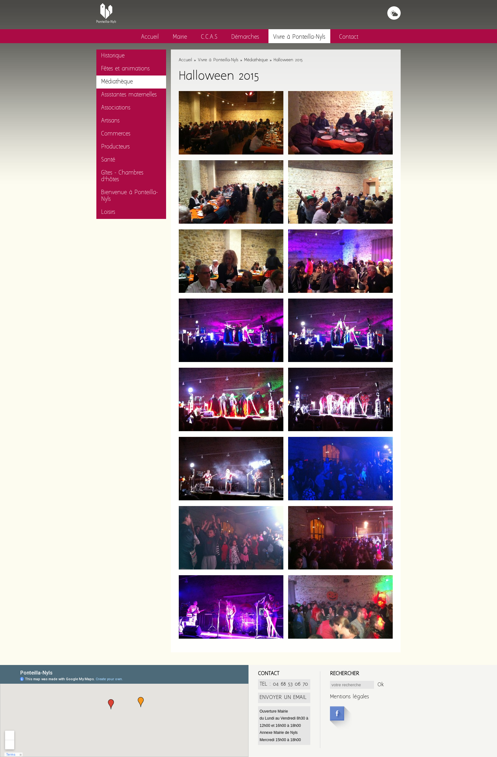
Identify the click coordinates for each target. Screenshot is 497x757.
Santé (108, 160)
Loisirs (108, 212)
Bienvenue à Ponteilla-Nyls (129, 196)
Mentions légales (349, 697)
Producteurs (115, 147)
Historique (113, 56)
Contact (348, 37)
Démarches (245, 37)
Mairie (180, 37)
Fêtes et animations (125, 69)
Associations (115, 108)
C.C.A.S (209, 37)
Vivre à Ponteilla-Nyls (299, 37)
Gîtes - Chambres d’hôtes (122, 176)
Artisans (110, 121)
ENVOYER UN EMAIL (283, 697)
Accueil (150, 37)
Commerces (115, 134)
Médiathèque (117, 82)
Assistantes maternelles (129, 95)
